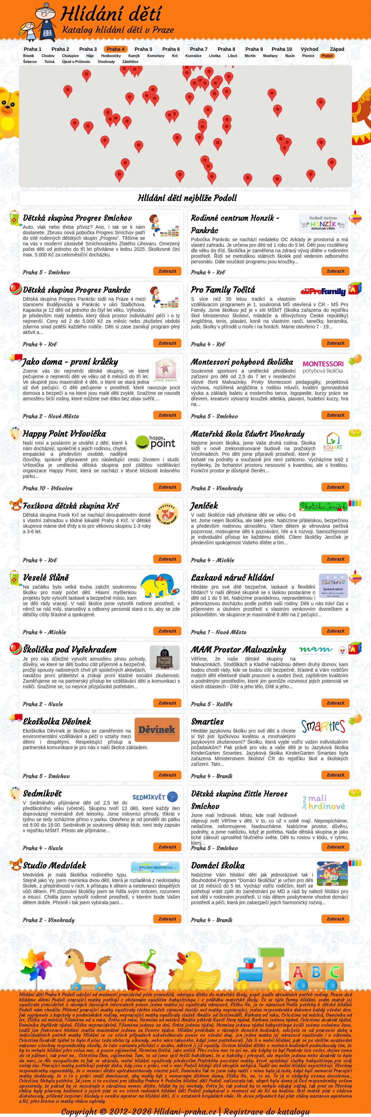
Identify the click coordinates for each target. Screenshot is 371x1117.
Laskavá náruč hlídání (232, 578)
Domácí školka (217, 866)
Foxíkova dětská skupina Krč (70, 506)
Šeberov (30, 62)
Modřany (270, 56)
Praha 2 (60, 49)
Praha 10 (282, 49)
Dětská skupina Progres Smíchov (77, 218)
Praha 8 (226, 49)
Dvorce (152, 1030)
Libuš (232, 56)
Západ (337, 49)
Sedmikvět (42, 794)
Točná (49, 62)
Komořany (155, 56)
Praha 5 (143, 49)
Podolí (327, 56)
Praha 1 (33, 49)
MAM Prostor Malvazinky (238, 650)
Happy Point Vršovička (64, 434)
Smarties (207, 722)
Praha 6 (171, 49)
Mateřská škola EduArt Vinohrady (247, 434)
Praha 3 (88, 49)
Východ (309, 49)
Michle (250, 56)
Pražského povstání (218, 1061)
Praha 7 (199, 49)
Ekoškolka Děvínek (57, 722)
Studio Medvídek (54, 866)
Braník (28, 56)
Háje (90, 56)
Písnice (308, 56)
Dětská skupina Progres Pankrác (76, 290)
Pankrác (294, 1050)
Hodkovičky (111, 56)
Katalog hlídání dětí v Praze (118, 29)
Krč (175, 56)
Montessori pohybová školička (242, 362)
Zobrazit (167, 271)
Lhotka (214, 56)
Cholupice (70, 56)
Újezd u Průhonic (76, 62)
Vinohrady (106, 62)
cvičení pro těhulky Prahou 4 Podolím (142, 1081)
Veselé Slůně (45, 578)
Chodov (48, 56)
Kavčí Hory (224, 1020)
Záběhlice (130, 62)
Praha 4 (116, 49)
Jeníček (204, 506)
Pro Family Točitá (223, 290)
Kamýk (134, 56)
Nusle (290, 56)
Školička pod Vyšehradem (70, 650)
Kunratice (193, 56)
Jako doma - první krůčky (70, 362)
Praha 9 (254, 49)
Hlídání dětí (111, 14)
